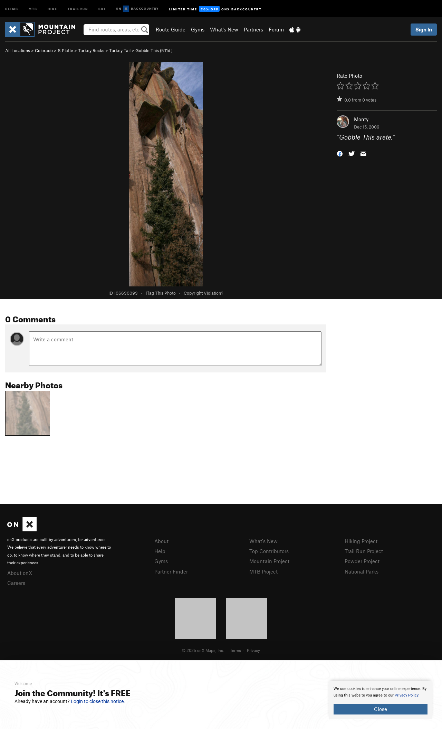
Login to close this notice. (98, 701)
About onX (19, 573)
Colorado (44, 50)
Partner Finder (171, 571)
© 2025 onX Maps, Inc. (203, 650)
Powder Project (362, 561)
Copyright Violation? (203, 293)
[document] (380, 699)
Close (380, 709)
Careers (16, 583)
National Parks (361, 571)
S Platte (65, 50)
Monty (361, 119)
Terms (235, 650)
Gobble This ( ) (154, 50)
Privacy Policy (407, 695)
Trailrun (78, 8)
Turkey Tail (120, 50)
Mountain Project (269, 561)
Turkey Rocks (91, 50)
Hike (52, 8)
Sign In (423, 29)
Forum (276, 29)
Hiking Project (361, 541)
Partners (253, 29)
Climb (11, 8)
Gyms (197, 29)
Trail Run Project (364, 551)
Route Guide (170, 29)
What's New (224, 29)
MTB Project (263, 571)
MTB (33, 8)
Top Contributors (269, 551)
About (161, 541)
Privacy (253, 650)
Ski (102, 8)
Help (159, 551)
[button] (340, 153)
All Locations (17, 50)
